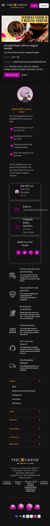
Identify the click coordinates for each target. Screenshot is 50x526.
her (29, 66)
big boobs (31, 69)
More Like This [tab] (12, 75)
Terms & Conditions (6, 483)
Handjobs (36, 62)
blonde (14, 69)
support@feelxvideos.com (35, 210)
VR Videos (16, 403)
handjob (7, 69)
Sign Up (44, 6)
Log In (34, 6)
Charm (20, 66)
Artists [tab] (24, 75)
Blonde (43, 62)
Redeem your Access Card (23, 391)
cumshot (39, 69)
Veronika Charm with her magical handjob (21, 52)
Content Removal (44, 483)
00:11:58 (15, 57)
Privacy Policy (18, 483)
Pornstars (16, 399)
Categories (17, 395)
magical (35, 66)
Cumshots (27, 62)
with (25, 66)
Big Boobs (18, 62)
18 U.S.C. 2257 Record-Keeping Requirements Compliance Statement (31, 486)
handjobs (22, 69)
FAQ (14, 387)
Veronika (12, 66)
